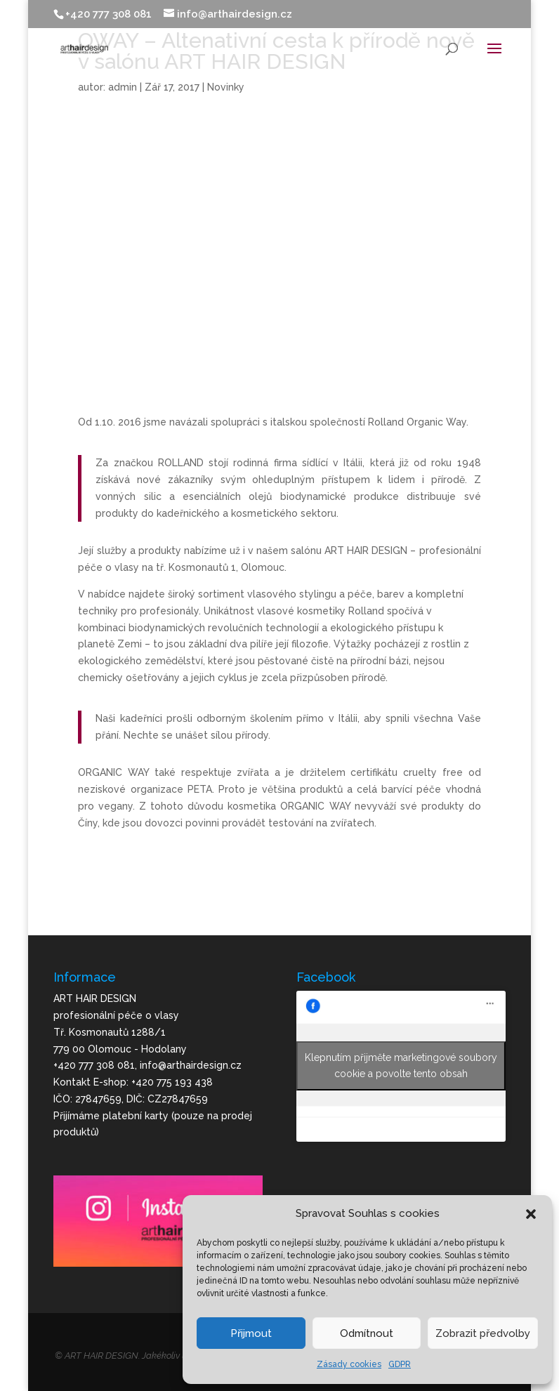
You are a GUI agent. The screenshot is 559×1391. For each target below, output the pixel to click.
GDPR (399, 1364)
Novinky (225, 87)
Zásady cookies (349, 1364)
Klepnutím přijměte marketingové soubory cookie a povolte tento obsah (401, 1065)
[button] (531, 1214)
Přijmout (251, 1333)
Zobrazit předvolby (482, 1333)
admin (122, 87)
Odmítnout (366, 1333)
